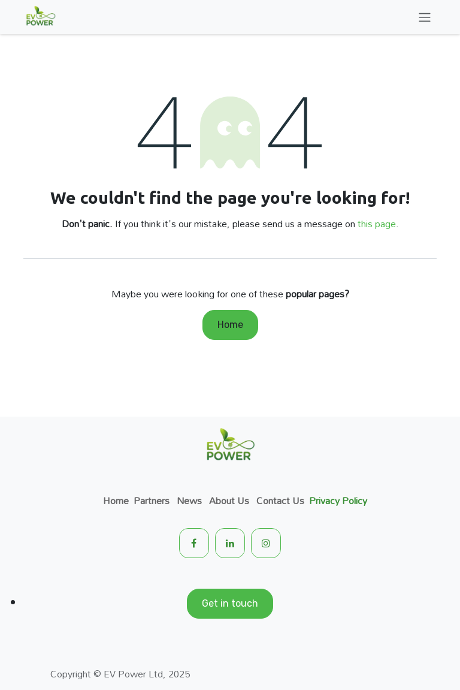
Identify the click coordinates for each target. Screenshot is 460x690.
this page (377, 223)
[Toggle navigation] (425, 17)
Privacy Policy (338, 500)
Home (230, 324)
